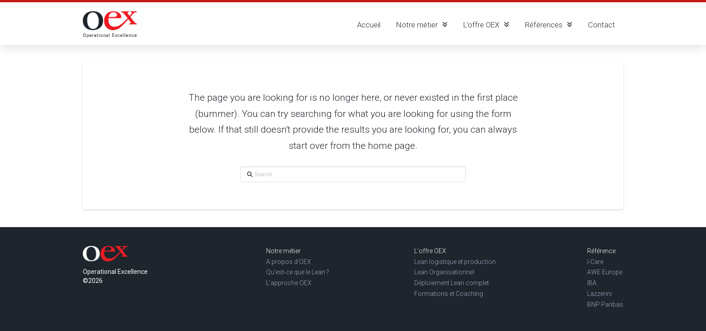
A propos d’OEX (288, 261)
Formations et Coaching (448, 293)
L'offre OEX (430, 251)
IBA (592, 282)
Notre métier (283, 251)
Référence (601, 251)
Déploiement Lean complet (451, 282)
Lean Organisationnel (444, 272)
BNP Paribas (605, 304)
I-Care (595, 261)
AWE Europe (604, 272)
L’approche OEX (289, 282)
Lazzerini (599, 293)
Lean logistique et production (455, 261)
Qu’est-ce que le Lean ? (297, 272)
